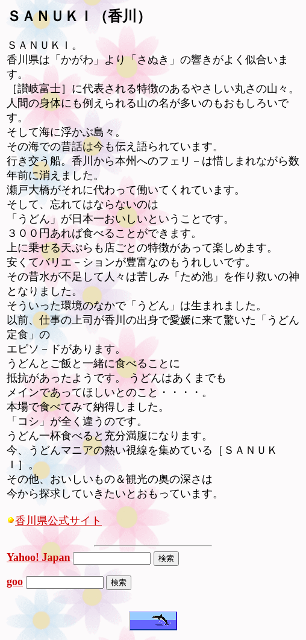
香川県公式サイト (54, 521)
